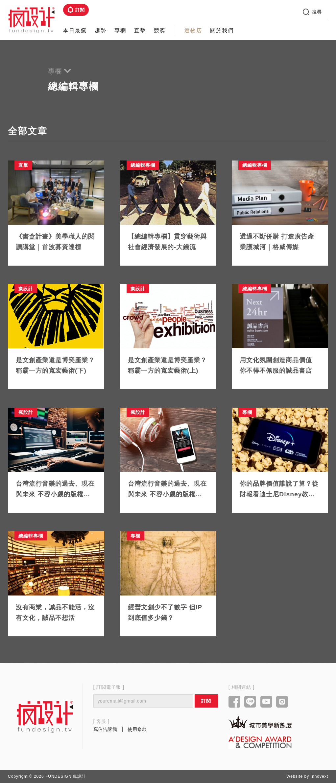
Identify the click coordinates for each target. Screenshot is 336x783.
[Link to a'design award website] (260, 742)
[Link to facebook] (234, 702)
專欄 (120, 30)
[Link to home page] (45, 716)
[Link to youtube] (266, 702)
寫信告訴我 (105, 729)
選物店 (193, 30)
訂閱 (76, 9)
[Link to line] (250, 702)
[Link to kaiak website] (260, 721)
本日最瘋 (75, 30)
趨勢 (101, 30)
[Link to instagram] (282, 702)
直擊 (140, 30)
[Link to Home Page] (31, 20)
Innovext (319, 776)
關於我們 (222, 30)
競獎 (160, 30)
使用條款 (137, 729)
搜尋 (312, 11)
